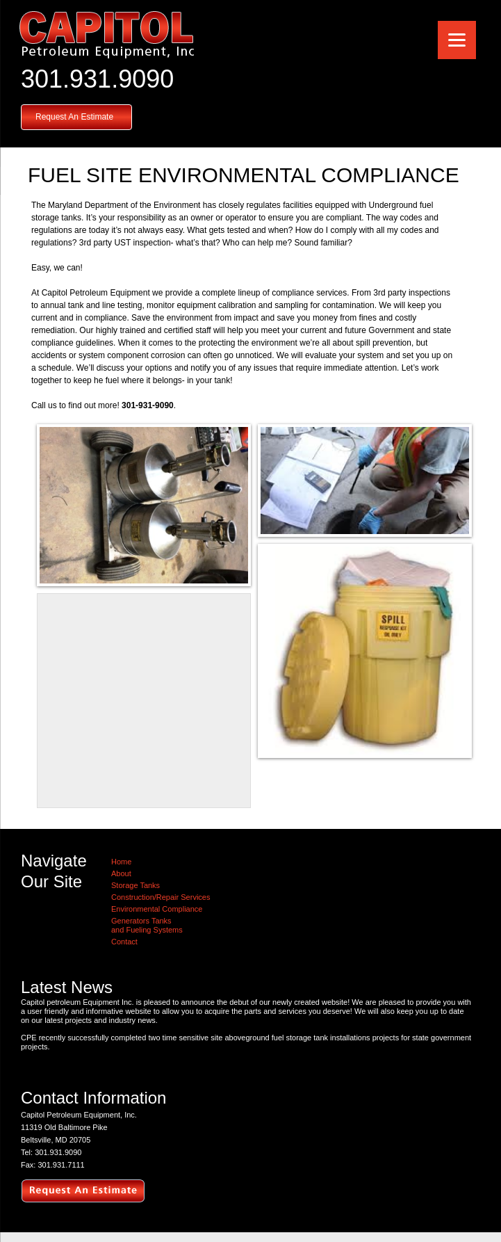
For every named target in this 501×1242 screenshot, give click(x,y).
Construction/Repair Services (160, 897)
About (121, 873)
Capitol (106, 34)
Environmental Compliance (156, 909)
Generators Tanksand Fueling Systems (147, 925)
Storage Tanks (135, 885)
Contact (124, 941)
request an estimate (83, 1191)
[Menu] (457, 40)
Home (121, 861)
